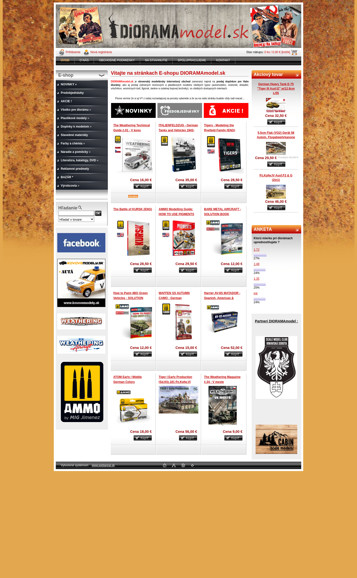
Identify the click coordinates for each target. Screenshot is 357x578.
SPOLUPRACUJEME (192, 60)
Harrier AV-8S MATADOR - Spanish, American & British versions (222, 298)
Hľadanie (67, 207)
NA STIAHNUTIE (156, 60)
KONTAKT (223, 60)
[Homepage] (65, 60)
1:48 (256, 264)
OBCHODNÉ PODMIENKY (117, 60)
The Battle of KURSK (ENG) (132, 209)
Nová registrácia (101, 52)
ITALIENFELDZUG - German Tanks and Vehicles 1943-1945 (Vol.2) (178, 130)
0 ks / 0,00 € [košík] (277, 52)
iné (256, 293)
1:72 (256, 249)
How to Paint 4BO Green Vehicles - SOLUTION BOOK (130, 298)
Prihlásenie (73, 52)
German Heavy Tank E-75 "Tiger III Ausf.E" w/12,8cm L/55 (276, 88)
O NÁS (84, 60)
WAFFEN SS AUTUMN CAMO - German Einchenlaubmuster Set (175, 298)
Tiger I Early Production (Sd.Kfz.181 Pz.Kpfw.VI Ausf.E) (175, 381)
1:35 (256, 278)
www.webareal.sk (103, 465)
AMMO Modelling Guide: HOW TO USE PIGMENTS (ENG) (176, 214)
